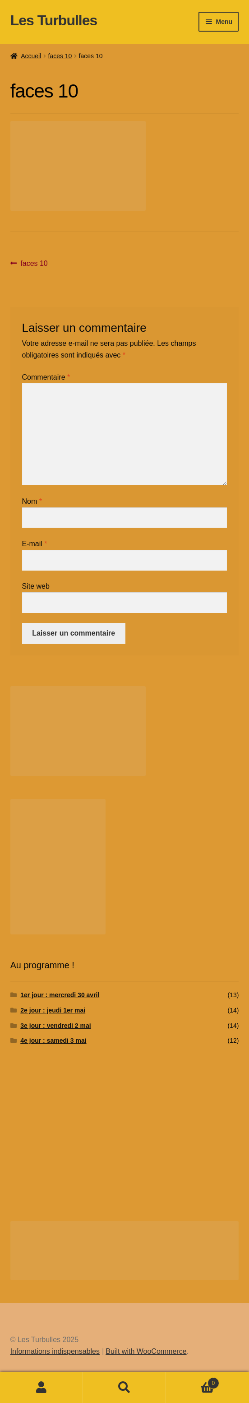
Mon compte (41, 1387)
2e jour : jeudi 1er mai (52, 1010)
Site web (36, 586)
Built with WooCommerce (146, 1351)
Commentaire (46, 377)
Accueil (31, 56)
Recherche (124, 1387)
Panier (192, 1381)
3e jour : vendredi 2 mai (55, 1025)
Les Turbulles (53, 20)
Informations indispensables (55, 1351)
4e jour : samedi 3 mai (53, 1040)
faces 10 (60, 56)
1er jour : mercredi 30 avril (59, 995)
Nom (32, 501)
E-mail (34, 544)
